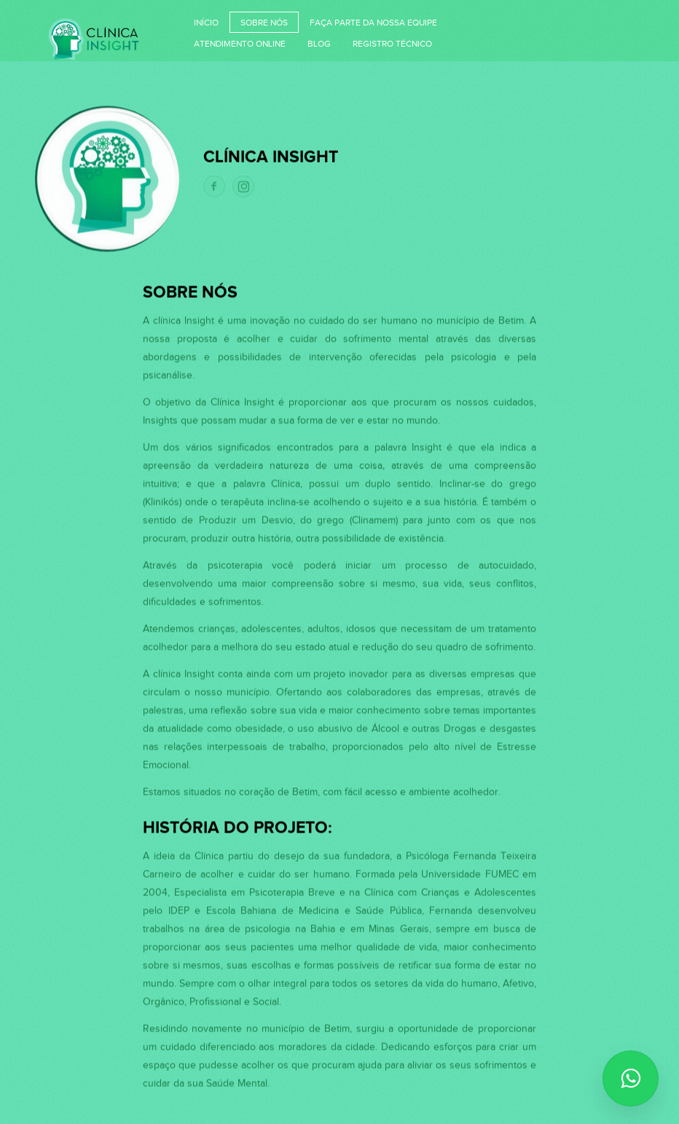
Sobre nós (264, 22)
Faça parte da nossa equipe (373, 22)
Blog (319, 44)
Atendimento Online (240, 44)
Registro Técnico (392, 44)
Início (206, 22)
